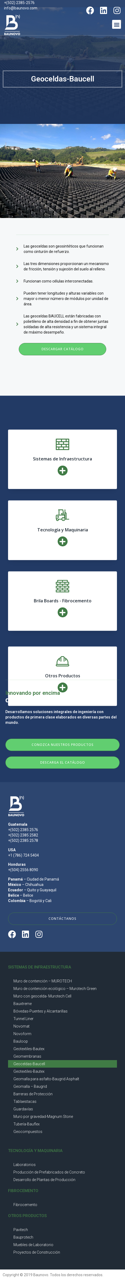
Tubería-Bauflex (26, 1124)
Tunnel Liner (23, 1019)
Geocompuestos (27, 1131)
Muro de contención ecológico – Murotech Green (55, 988)
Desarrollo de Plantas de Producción (44, 1180)
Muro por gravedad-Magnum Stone (43, 1116)
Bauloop (20, 1041)
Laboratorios (24, 1165)
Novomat (21, 1026)
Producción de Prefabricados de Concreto (49, 1172)
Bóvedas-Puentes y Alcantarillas (40, 1011)
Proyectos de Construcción (36, 1252)
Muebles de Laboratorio (33, 1245)
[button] (116, 24)
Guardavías (23, 1109)
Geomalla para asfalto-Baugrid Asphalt (46, 1079)
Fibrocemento (25, 1205)
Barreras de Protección (33, 1094)
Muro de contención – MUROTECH (42, 981)
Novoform (22, 1034)
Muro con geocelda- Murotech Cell (42, 996)
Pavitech (20, 1230)
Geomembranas (27, 1056)
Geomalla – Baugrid (30, 1086)
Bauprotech (23, 1237)
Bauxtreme (22, 1004)
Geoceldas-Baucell (29, 1064)
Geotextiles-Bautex (29, 1049)
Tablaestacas (24, 1101)
